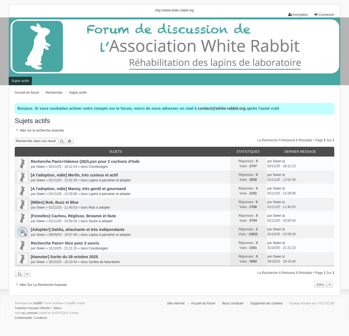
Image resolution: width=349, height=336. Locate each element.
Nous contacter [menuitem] (233, 303)
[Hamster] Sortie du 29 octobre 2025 (64, 257)
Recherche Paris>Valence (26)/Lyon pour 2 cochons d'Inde (85, 161)
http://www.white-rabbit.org (174, 10)
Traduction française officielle (32, 308)
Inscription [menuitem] (298, 15)
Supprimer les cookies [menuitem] (266, 303)
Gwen (41, 167)
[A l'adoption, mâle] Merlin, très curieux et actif (74, 175)
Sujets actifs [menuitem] (20, 81)
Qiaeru (57, 308)
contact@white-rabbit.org (221, 108)
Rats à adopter (99, 207)
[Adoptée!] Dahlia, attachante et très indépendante (78, 229)
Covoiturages (98, 167)
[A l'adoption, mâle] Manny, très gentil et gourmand (78, 189)
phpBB (37, 303)
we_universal (29, 312)
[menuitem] (23, 318)
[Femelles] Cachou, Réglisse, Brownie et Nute (73, 216)
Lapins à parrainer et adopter (110, 180)
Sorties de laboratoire (104, 262)
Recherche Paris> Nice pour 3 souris (65, 243)
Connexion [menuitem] (324, 15)
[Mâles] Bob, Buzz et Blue (55, 202)
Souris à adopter (101, 221)
